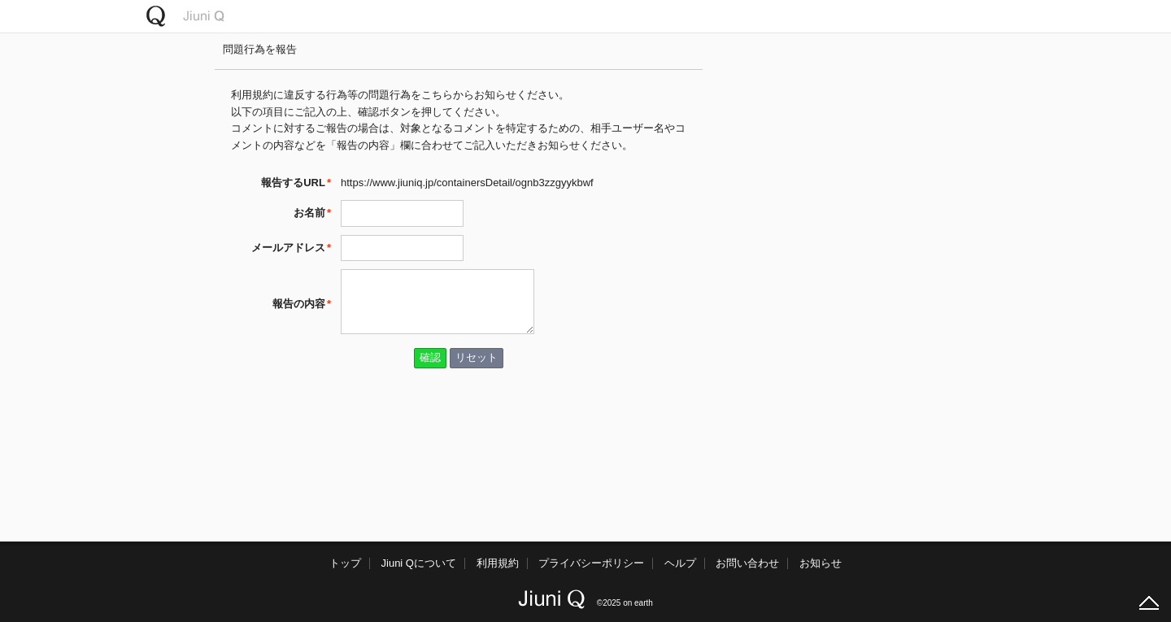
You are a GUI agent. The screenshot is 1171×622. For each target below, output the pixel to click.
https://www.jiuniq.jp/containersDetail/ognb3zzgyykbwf (467, 182)
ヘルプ (680, 563)
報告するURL (293, 182)
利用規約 (498, 563)
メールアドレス (288, 247)
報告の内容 (298, 304)
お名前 (309, 213)
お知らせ (820, 563)
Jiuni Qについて (418, 563)
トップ (345, 563)
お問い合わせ (747, 563)
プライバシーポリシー (591, 563)
